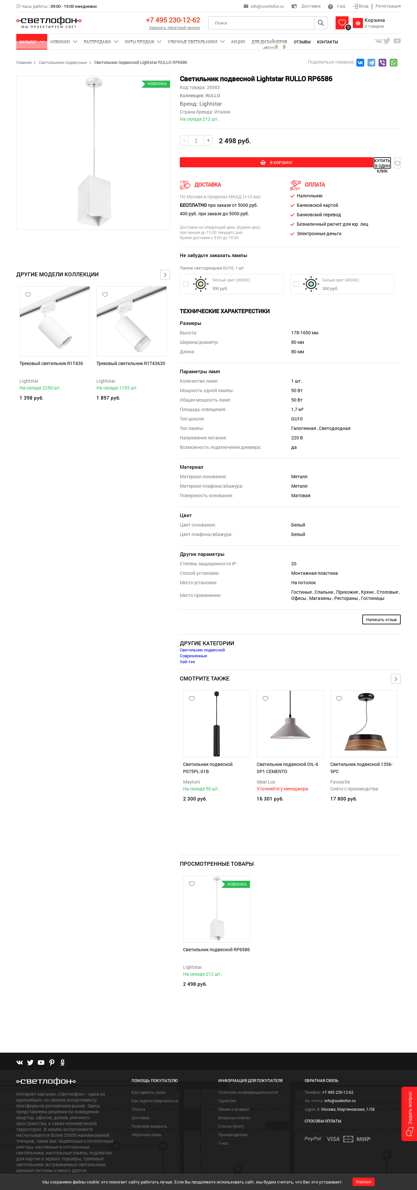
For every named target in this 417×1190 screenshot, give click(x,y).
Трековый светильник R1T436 (51, 363)
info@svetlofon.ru (267, 6)
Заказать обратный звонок (174, 27)
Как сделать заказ (149, 1074)
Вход (361, 6)
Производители (233, 1116)
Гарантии (227, 1082)
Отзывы (302, 41)
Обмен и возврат (234, 1091)
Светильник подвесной (202, 648)
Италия (222, 112)
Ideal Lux (266, 780)
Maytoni (191, 780)
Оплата (138, 1091)
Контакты (327, 41)
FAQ (336, 6)
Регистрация (388, 6)
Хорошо (363, 1181)
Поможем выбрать (149, 1108)
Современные (193, 654)
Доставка (306, 6)
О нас (223, 1125)
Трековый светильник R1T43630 (130, 363)
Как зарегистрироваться (155, 1082)
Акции (238, 41)
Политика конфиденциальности (248, 1074)
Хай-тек (187, 660)
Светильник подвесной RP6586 (216, 940)
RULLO (212, 95)
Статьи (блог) (231, 1108)
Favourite (340, 780)
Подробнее (28, 1162)
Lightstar (29, 381)
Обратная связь (147, 1116)
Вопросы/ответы (234, 1099)
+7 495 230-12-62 (173, 19)
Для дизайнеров (269, 41)
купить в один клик (339, 163)
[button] (409, 1114)
